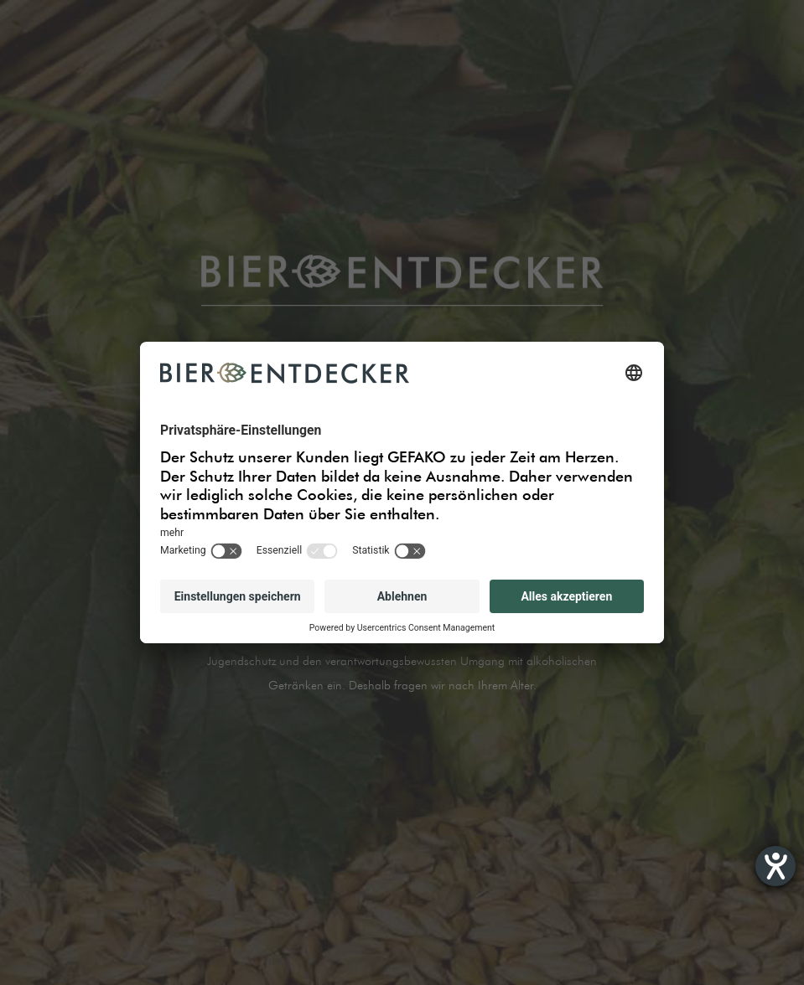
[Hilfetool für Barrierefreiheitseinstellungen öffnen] (775, 866)
